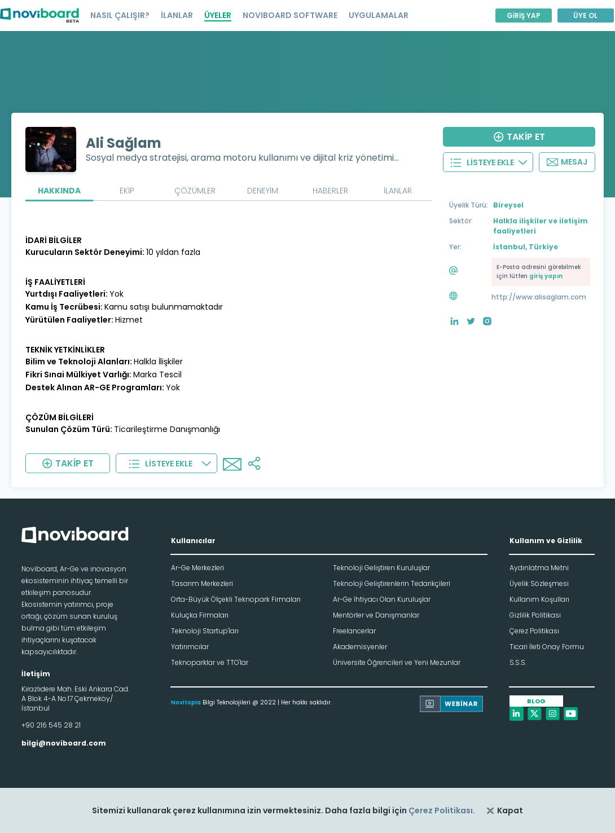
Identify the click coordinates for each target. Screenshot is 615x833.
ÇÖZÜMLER (195, 190)
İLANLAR (177, 15)
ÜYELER (217, 15)
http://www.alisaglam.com (538, 297)
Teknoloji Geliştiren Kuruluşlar (381, 567)
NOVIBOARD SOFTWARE (290, 15)
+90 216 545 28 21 (51, 725)
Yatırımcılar (190, 646)
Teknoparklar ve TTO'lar (209, 662)
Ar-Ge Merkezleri (197, 567)
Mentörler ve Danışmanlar (376, 615)
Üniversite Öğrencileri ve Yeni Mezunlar (396, 662)
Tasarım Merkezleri (202, 583)
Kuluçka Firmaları (200, 615)
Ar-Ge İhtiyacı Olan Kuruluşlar (381, 599)
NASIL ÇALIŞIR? (120, 15)
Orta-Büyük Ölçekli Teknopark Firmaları (236, 599)
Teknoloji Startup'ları (205, 631)
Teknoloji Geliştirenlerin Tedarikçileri (391, 583)
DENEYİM (262, 190)
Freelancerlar (354, 631)
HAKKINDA (59, 190)
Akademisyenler (360, 646)
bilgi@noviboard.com (63, 743)
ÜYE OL (585, 15)
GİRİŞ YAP (524, 15)
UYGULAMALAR (378, 15)
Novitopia (186, 702)
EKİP (127, 190)
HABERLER (330, 190)
